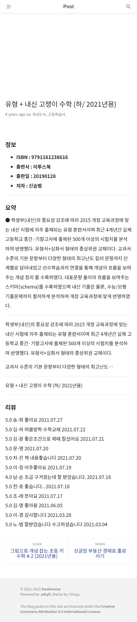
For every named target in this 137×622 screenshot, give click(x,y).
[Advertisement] (68, 51)
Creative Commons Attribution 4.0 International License (67, 609)
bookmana (51, 588)
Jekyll (45, 594)
